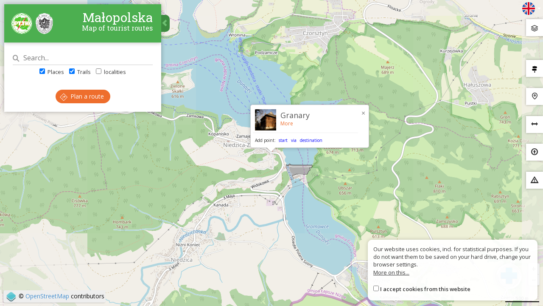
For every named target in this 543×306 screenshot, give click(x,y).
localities (111, 72)
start (283, 140)
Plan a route (82, 96)
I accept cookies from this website (425, 289)
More (286, 123)
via (294, 140)
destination (311, 140)
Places (51, 72)
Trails (80, 72)
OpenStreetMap (47, 296)
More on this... (391, 272)
